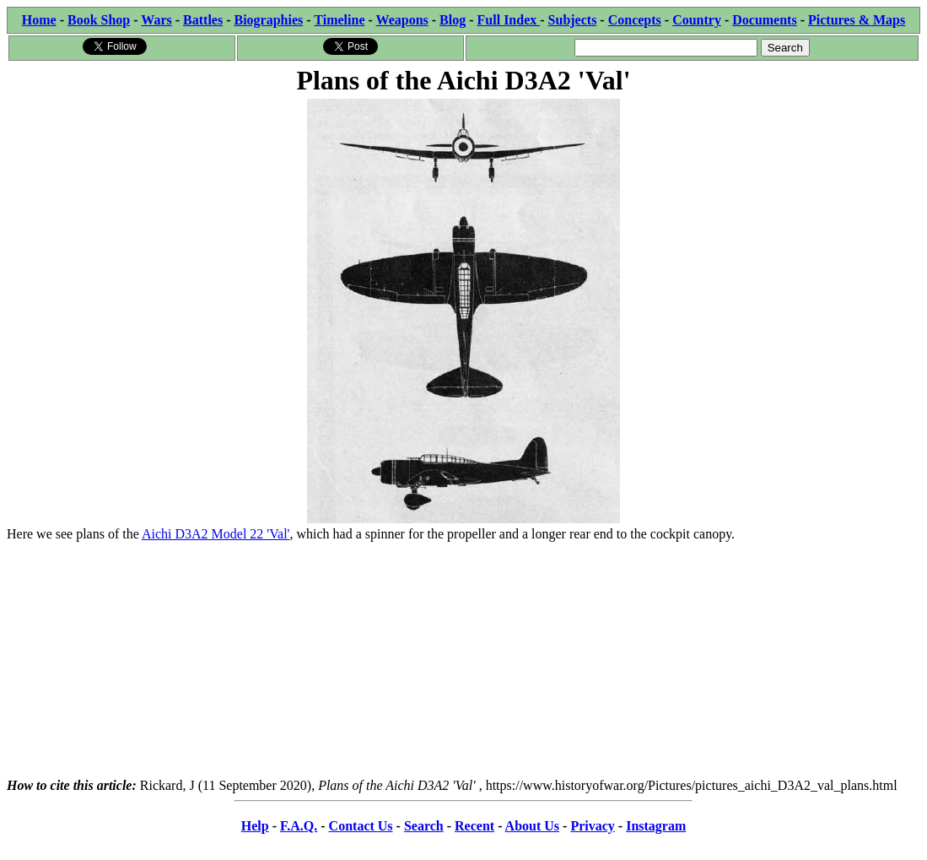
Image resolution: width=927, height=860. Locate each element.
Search (424, 826)
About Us (532, 826)
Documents (764, 20)
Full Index (509, 20)
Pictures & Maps (856, 20)
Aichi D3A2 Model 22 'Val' (216, 534)
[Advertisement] (463, 660)
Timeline (339, 20)
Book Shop (98, 20)
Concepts (634, 20)
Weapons (402, 20)
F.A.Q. (298, 826)
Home (39, 20)
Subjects (572, 20)
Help (255, 826)
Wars (156, 20)
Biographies (268, 20)
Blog (452, 20)
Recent (474, 826)
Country (696, 20)
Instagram (656, 826)
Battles (203, 20)
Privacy (592, 826)
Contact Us (361, 826)
